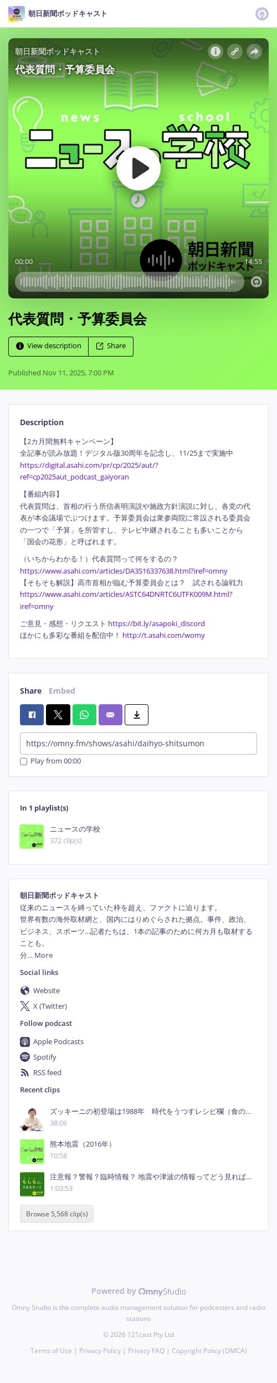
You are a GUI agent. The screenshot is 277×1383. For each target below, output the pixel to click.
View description (48, 345)
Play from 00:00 (50, 761)
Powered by (138, 1291)
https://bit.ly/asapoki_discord (156, 623)
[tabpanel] (138, 539)
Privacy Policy (100, 1350)
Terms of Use (51, 1350)
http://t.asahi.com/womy (163, 635)
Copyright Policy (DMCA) (209, 1350)
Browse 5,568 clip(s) (57, 1214)
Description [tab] (42, 422)
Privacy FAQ (146, 1350)
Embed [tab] (62, 690)
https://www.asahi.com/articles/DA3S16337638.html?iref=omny (124, 571)
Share (111, 345)
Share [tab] (31, 690)
